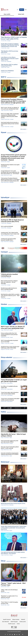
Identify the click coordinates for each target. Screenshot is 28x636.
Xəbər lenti (21, 14)
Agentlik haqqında (7, 619)
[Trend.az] (4, 10)
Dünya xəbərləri (6, 357)
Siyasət (3, 132)
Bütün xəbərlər (23, 129)
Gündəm (4, 304)
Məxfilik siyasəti (11, 623)
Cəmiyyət (4, 252)
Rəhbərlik (23, 619)
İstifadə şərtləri (23, 621)
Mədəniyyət (5, 462)
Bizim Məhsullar (5, 621)
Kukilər (18, 623)
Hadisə (3, 412)
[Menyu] (25, 9)
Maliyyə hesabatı (15, 619)
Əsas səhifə (7, 14)
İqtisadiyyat (5, 197)
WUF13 (3, 77)
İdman (3, 561)
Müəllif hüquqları (14, 621)
